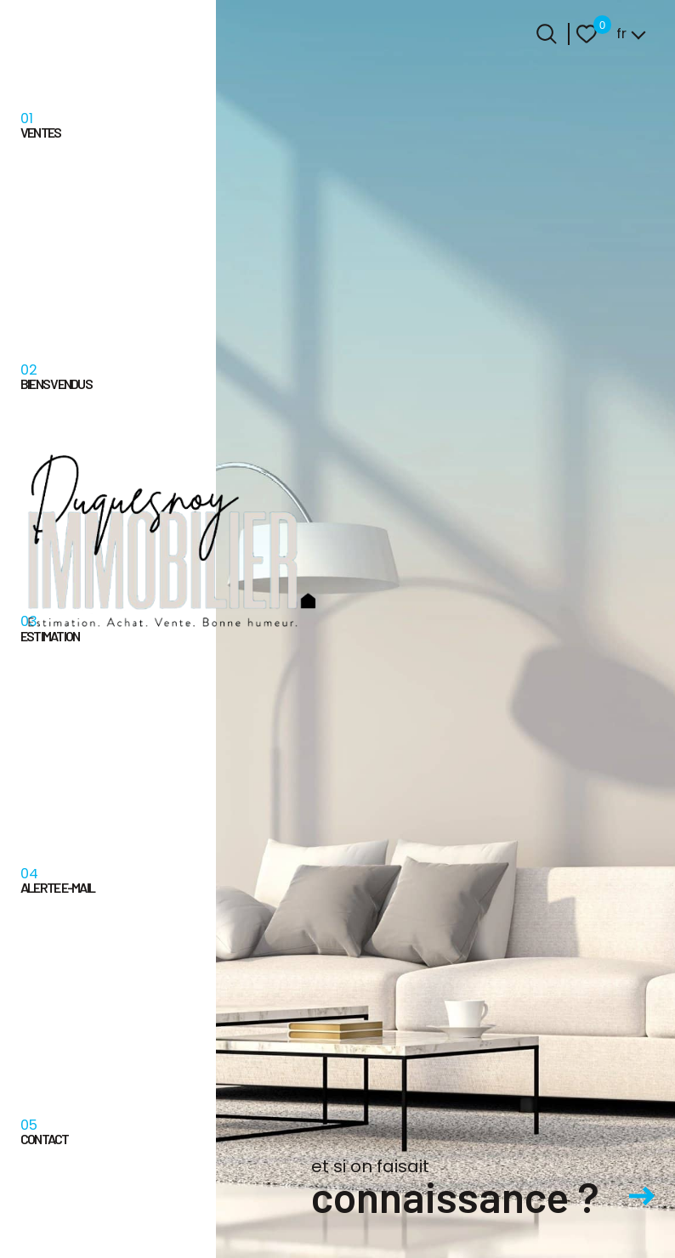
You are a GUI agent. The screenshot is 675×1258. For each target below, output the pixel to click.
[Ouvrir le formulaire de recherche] (547, 34)
